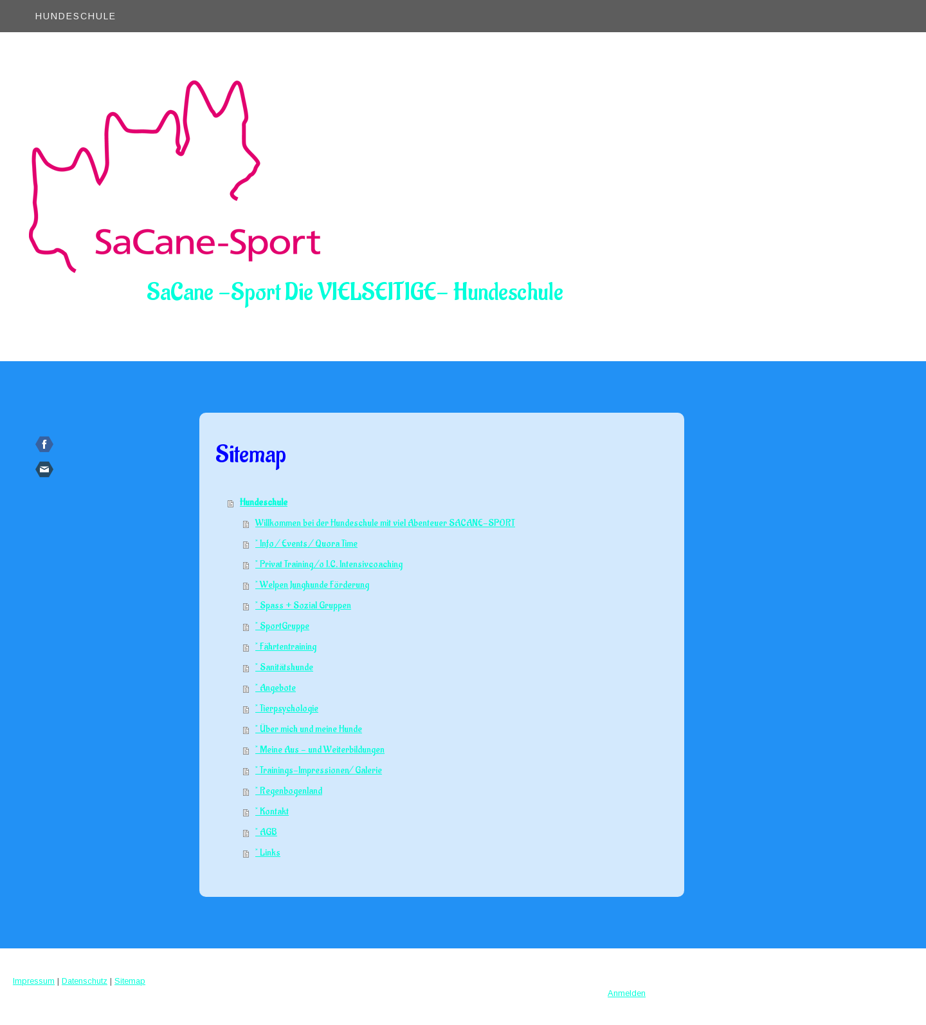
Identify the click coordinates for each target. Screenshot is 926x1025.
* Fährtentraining (285, 647)
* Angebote (275, 688)
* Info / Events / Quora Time (306, 544)
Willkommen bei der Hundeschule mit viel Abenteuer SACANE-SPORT (385, 523)
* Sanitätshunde (284, 667)
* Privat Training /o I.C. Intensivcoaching (329, 564)
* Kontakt (272, 811)
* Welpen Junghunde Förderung (312, 585)
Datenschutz (84, 981)
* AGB (266, 832)
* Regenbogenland (288, 791)
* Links (267, 853)
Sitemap (129, 981)
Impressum (34, 981)
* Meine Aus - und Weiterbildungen (320, 750)
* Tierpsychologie (286, 708)
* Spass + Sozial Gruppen (303, 605)
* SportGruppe (282, 626)
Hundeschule (75, 16)
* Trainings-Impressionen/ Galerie (318, 770)
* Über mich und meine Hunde (308, 729)
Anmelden (627, 993)
